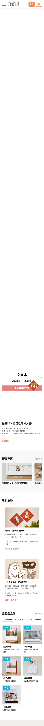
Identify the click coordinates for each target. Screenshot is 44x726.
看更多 (38, 459)
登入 (39, 4)
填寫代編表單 (11, 600)
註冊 (31, 4)
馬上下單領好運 (12, 549)
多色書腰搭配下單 (22, 388)
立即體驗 (6, 441)
